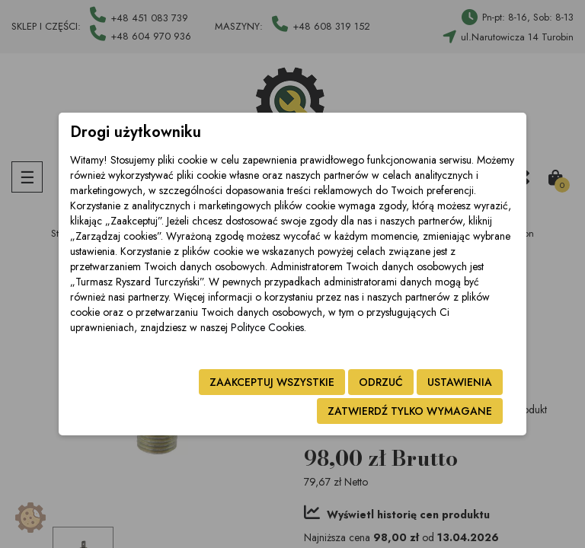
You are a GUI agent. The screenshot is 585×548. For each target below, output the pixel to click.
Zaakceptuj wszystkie (271, 382)
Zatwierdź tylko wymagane (410, 411)
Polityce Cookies (267, 327)
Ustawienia (459, 382)
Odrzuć (381, 382)
